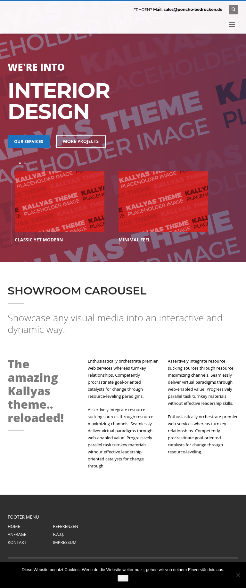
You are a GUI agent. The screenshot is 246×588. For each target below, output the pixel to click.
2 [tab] (25, 163)
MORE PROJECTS (81, 141)
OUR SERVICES (28, 141)
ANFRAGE (17, 534)
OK (123, 578)
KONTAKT (17, 542)
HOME (14, 526)
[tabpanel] (59, 207)
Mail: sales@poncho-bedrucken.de (187, 9)
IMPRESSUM (65, 542)
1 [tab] (19, 163)
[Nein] (238, 575)
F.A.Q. (58, 534)
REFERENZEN (65, 526)
